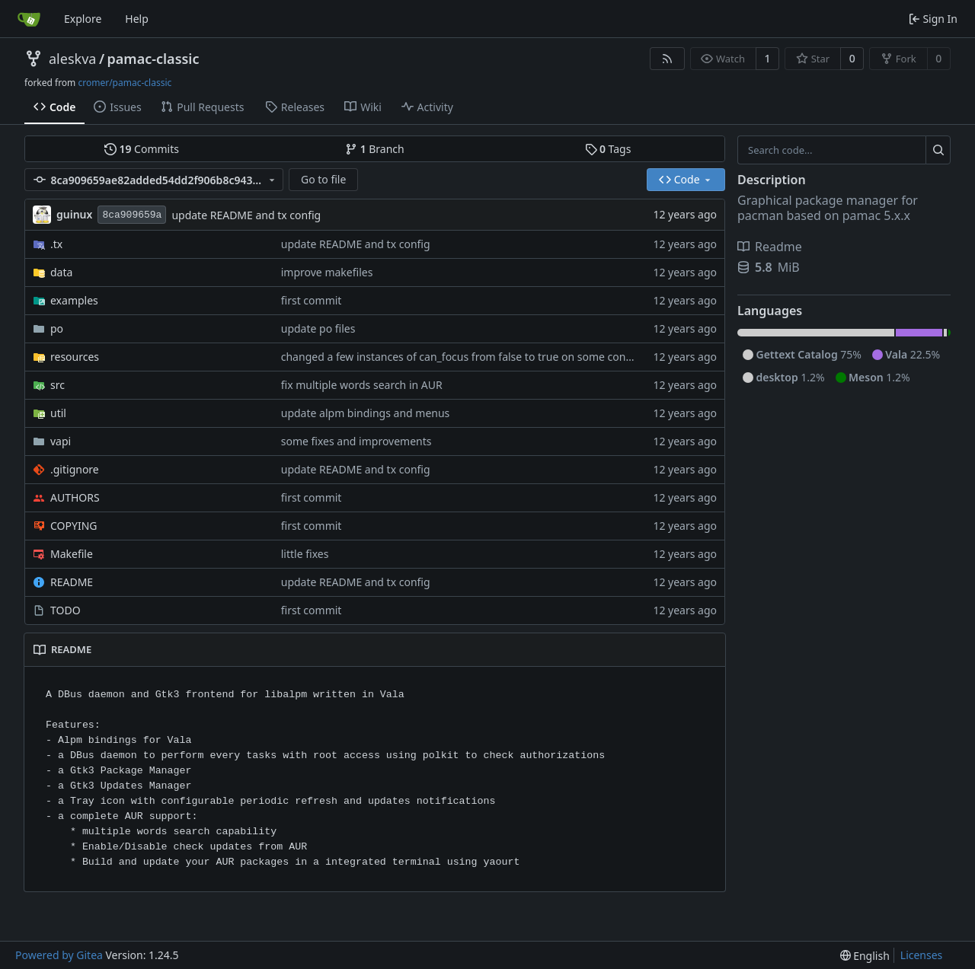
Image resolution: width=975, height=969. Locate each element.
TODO (65, 610)
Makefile (71, 554)
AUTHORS (75, 497)
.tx (56, 244)
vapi (60, 441)
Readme (769, 246)
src (57, 385)
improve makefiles (327, 272)
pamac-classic (153, 58)
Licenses (921, 955)
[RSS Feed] (667, 58)
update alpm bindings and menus (365, 413)
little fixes (305, 554)
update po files (318, 328)
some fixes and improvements (356, 441)
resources (74, 356)
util (58, 413)
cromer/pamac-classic (124, 82)
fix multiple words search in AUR (362, 385)
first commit (311, 300)
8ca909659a (131, 215)
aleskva (72, 58)
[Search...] (938, 149)
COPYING (73, 525)
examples (74, 300)
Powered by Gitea (59, 955)
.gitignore (74, 469)
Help (137, 18)
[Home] (29, 19)
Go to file (323, 179)
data (61, 272)
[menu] (865, 955)
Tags (608, 149)
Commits (141, 149)
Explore (82, 18)
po (56, 328)
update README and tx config (246, 215)
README (71, 582)
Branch (374, 149)
